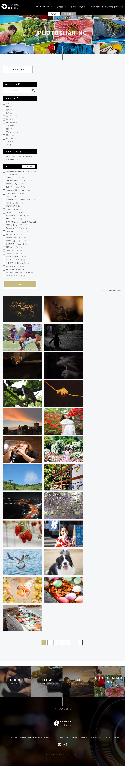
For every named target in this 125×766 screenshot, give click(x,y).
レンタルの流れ (94, 7)
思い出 (10, 135)
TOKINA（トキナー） (15, 260)
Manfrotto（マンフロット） (17, 216)
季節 (9, 103)
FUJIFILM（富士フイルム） (18, 190)
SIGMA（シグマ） (14, 247)
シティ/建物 (12, 122)
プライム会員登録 (71, 7)
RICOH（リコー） (14, 234)
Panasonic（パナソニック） (18, 228)
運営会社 (84, 737)
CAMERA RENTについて (44, 7)
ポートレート (12, 138)
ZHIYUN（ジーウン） (15, 276)
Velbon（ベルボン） (15, 266)
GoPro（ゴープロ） (14, 197)
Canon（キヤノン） (15, 178)
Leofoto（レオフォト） (16, 212)
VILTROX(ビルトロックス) (17, 269)
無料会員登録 (68, 14)
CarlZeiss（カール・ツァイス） (19, 181)
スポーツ (10, 126)
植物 (9, 107)
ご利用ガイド (83, 7)
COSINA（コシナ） (14, 184)
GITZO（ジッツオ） (15, 193)
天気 (9, 110)
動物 (9, 129)
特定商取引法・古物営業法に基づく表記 (34, 737)
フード (9, 142)
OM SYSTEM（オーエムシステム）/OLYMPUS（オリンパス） (21, 223)
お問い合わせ (119, 7)
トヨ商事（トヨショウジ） (17, 263)
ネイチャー (11, 116)
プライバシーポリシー (60, 737)
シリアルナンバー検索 (112, 737)
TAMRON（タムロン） (16, 257)
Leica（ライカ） (13, 209)
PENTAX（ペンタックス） (17, 231)
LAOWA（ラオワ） (14, 206)
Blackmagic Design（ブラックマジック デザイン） (21, 173)
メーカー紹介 (28, 166)
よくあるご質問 (107, 7)
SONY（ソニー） (14, 253)
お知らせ (74, 737)
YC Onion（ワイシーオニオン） (19, 272)
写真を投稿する (17, 70)
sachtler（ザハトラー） (16, 241)
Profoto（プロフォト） (16, 238)
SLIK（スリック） (14, 250)
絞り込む (20, 284)
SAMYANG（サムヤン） (16, 244)
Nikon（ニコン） (14, 219)
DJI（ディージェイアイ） (17, 187)
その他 (9, 145)
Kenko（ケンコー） (14, 203)
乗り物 (9, 119)
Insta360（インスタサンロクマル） (20, 200)
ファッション (12, 132)
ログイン (54, 14)
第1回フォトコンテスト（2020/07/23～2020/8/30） (21, 158)
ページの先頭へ (62, 709)
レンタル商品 (58, 7)
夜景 (9, 113)
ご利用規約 (13, 737)
